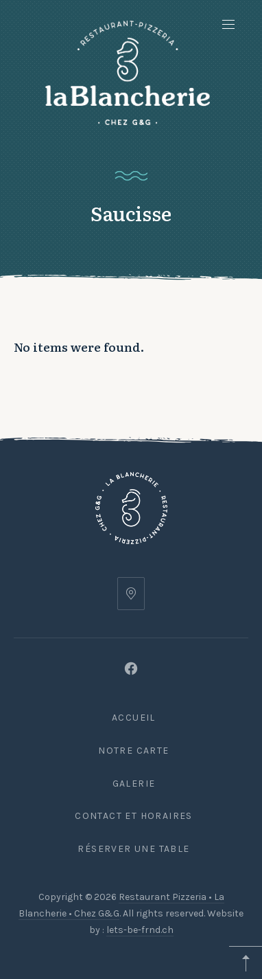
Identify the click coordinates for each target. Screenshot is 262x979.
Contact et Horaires (134, 816)
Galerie (134, 783)
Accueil (134, 717)
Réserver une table (133, 849)
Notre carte (133, 750)
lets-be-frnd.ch (140, 930)
